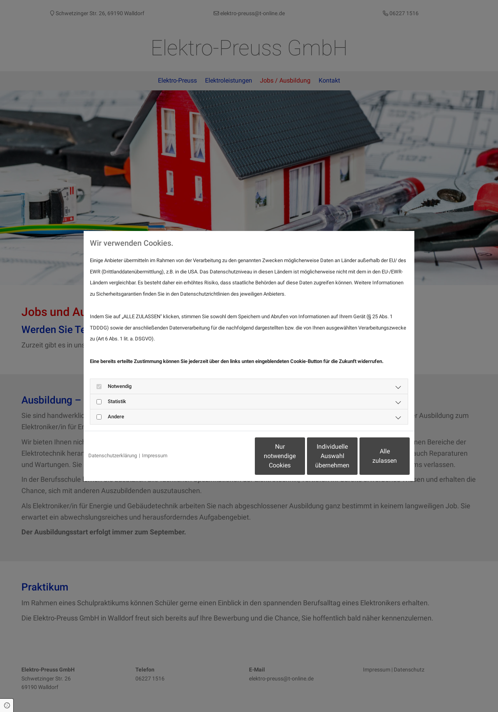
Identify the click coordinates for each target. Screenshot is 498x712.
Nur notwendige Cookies (225, 456)
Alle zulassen (374, 456)
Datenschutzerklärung (112, 455)
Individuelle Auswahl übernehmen (300, 456)
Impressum (154, 455)
